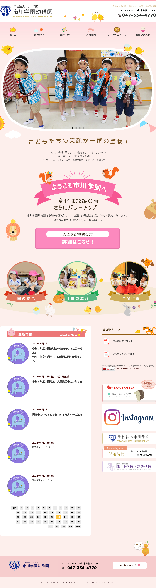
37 (52, 521)
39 (65, 521)
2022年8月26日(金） (43, 442)
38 (58, 521)
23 (25, 517)
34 (31, 521)
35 (38, 521)
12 (18, 512)
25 (38, 517)
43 (57, 526)
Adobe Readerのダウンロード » (129, 368)
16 (45, 512)
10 (72, 507)
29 (65, 517)
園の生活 (65, 32)
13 (25, 512)
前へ (15, 507)
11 (79, 507)
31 (79, 517)
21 (79, 512)
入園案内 (91, 32)
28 (58, 517)
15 (38, 512)
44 (64, 526)
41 (79, 521)
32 (18, 521)
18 (58, 512)
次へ (78, 526)
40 (72, 521)
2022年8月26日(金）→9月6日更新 (50, 376)
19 (65, 512)
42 (50, 526)
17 (52, 512)
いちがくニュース (117, 32)
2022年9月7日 (40, 343)
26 (45, 517)
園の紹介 (39, 32)
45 (70, 526)
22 (18, 517)
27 (52, 517)
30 (72, 517)
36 (45, 521)
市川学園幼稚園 (13, 32)
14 (31, 512)
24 (31, 517)
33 (25, 521)
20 (72, 512)
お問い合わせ (143, 32)
